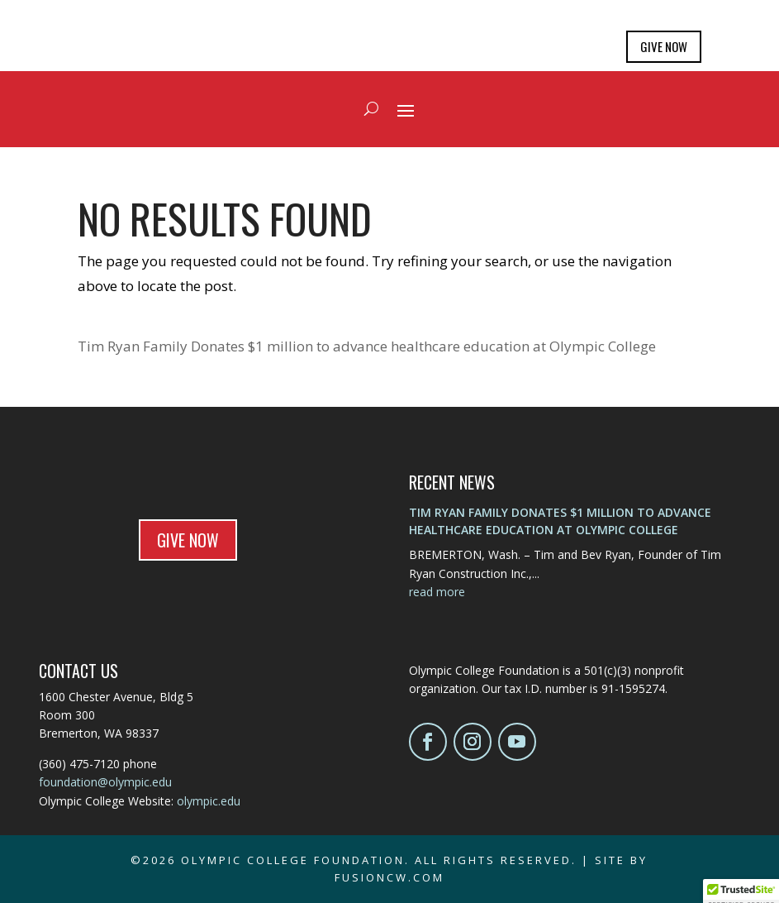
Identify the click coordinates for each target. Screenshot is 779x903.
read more (437, 592)
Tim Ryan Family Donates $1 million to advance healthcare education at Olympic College (367, 346)
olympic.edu (208, 801)
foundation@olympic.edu (105, 782)
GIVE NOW (663, 46)
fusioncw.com (389, 877)
